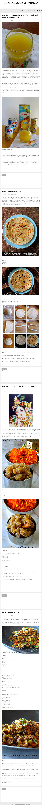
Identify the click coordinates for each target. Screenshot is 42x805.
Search (21, 10)
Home (3, 8)
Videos (17, 8)
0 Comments (16, 194)
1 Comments (16, 20)
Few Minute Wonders (21, 2)
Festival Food (30, 8)
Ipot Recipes (23, 8)
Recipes (7, 8)
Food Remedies (37, 8)
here (21, 432)
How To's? (13, 8)
